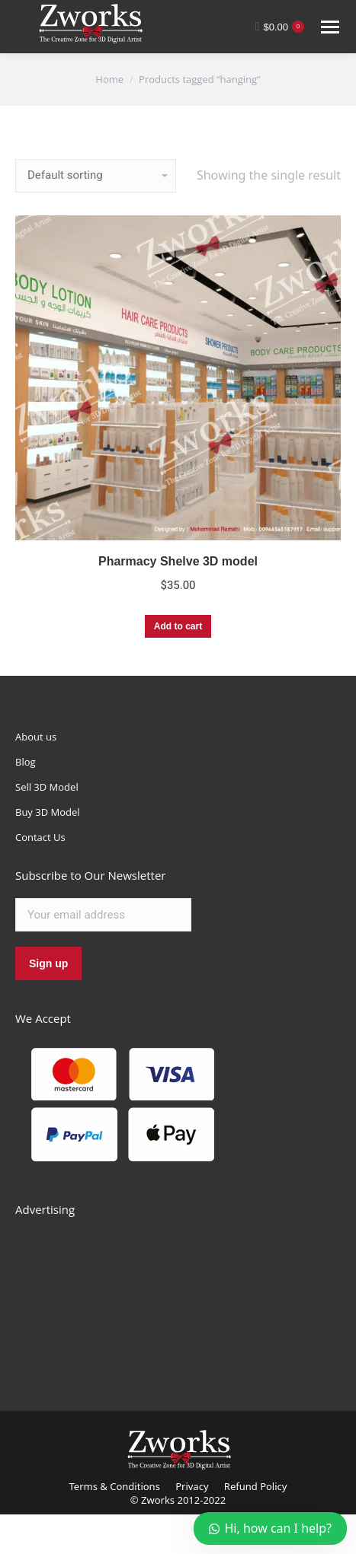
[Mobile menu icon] (330, 27)
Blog (25, 762)
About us (35, 737)
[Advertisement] (129, 1296)
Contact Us (40, 837)
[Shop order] (95, 176)
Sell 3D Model (47, 787)
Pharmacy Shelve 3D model (178, 561)
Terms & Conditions (114, 1486)
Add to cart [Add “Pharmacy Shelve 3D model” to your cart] (178, 626)
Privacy (191, 1486)
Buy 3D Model (47, 812)
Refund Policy (255, 1486)
